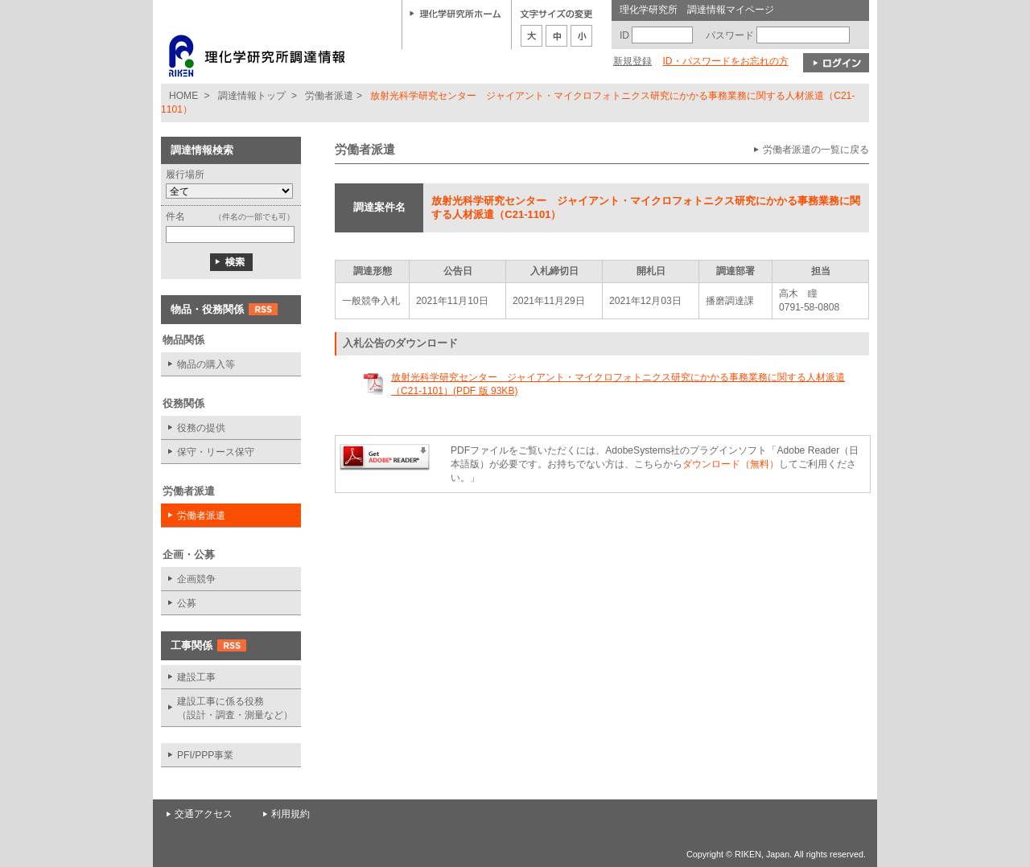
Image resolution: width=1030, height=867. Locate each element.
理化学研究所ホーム (455, 13)
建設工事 (196, 677)
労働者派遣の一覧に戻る (816, 149)
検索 (231, 262)
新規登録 (632, 61)
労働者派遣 (329, 95)
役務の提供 (201, 428)
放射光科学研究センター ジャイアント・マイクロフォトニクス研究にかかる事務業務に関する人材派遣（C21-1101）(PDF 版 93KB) (618, 384)
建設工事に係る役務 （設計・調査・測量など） (235, 708)
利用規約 (290, 814)
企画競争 (196, 579)
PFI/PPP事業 (205, 755)
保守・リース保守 (215, 452)
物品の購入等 (206, 364)
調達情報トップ (252, 95)
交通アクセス (204, 814)
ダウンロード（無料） (730, 464)
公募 (186, 603)
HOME (183, 95)
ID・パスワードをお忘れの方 (725, 61)
